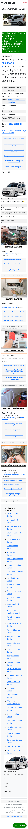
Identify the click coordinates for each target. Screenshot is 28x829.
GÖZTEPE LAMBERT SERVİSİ (14, 816)
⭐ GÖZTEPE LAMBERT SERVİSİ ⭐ (14, 201)
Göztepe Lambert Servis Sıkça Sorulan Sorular (14, 131)
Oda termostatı (17, 360)
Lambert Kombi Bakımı (8, 254)
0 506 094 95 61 (14, 63)
